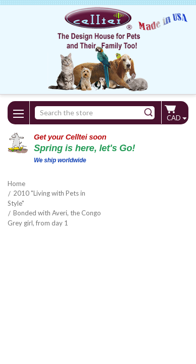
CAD (176, 118)
